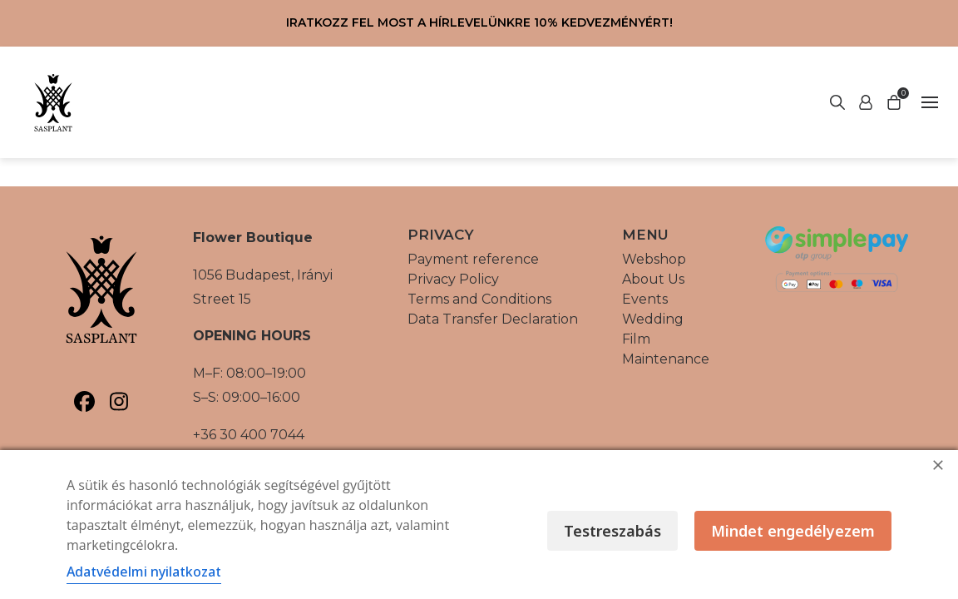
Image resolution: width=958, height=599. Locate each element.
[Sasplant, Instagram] (118, 401)
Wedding (653, 319)
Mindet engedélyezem (793, 531)
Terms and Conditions (479, 299)
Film (636, 339)
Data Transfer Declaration (492, 319)
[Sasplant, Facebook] (84, 401)
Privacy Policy (453, 279)
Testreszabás (612, 531)
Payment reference (473, 259)
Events (645, 299)
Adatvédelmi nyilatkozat (144, 571)
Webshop (654, 259)
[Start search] (865, 102)
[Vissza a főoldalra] (53, 102)
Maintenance (665, 359)
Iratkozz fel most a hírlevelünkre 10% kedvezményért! (479, 22)
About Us (653, 279)
